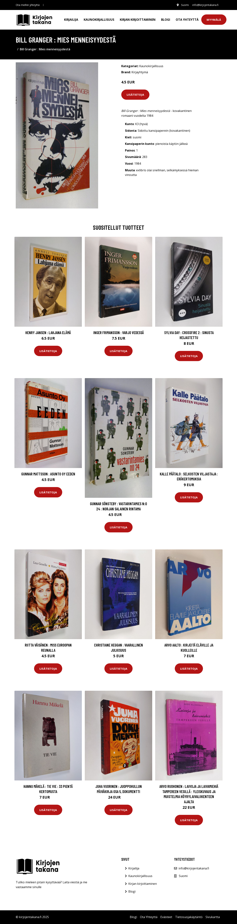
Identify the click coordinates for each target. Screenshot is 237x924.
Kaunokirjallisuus (99, 20)
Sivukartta (213, 917)
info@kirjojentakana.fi (205, 5)
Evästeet (166, 917)
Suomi (184, 5)
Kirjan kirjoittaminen (138, 20)
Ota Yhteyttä (187, 20)
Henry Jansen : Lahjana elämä (48, 332)
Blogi (165, 20)
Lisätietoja (135, 94)
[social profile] (43, 5)
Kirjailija (71, 20)
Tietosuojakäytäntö (189, 917)
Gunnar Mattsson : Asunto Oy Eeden (48, 474)
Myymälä (214, 19)
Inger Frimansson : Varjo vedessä (118, 332)
